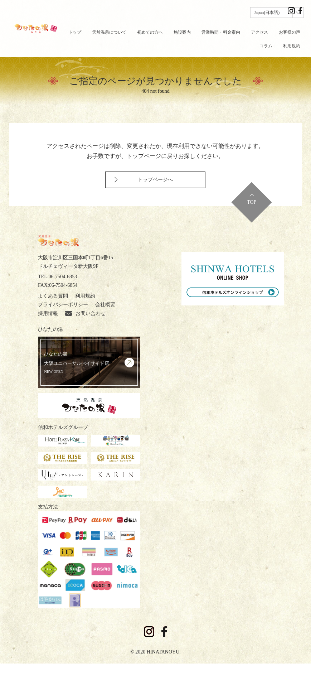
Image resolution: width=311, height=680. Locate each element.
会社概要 (105, 321)
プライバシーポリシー (63, 321)
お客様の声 (289, 32)
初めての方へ (150, 32)
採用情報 (48, 330)
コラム (265, 45)
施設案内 (182, 32)
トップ (74, 32)
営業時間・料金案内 (220, 32)
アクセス (259, 32)
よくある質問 (53, 312)
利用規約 (291, 45)
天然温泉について (109, 32)
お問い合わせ (85, 330)
